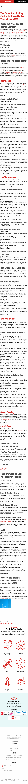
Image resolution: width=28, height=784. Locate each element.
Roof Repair (5, 80)
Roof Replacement (8, 177)
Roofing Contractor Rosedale (6, 623)
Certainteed (8, 759)
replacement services (17, 72)
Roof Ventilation (7, 318)
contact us (13, 55)
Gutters (11, 750)
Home (11, 746)
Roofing (16, 746)
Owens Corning (7, 412)
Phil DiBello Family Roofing (8, 585)
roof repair (8, 72)
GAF (15, 759)
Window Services (4, 469)
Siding (11, 748)
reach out (4, 598)
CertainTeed (5, 426)
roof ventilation (7, 321)
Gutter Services (3, 466)
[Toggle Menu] (1, 6)
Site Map (6, 780)
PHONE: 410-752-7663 (7, 770)
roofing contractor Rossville (18, 32)
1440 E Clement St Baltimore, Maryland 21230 (7, 767)
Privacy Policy (2, 780)
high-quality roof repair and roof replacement (12, 33)
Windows (16, 748)
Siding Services (3, 468)
